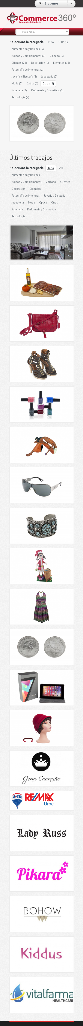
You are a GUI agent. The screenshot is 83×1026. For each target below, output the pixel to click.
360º (63, 42)
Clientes (19, 63)
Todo (50, 42)
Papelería (19, 90)
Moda (17, 83)
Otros (48, 83)
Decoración (40, 63)
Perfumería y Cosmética (47, 90)
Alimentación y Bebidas (28, 49)
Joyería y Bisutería (24, 76)
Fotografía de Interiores (28, 70)
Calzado (57, 56)
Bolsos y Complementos (28, 56)
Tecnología (20, 97)
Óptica (32, 83)
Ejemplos (61, 63)
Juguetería (49, 76)
